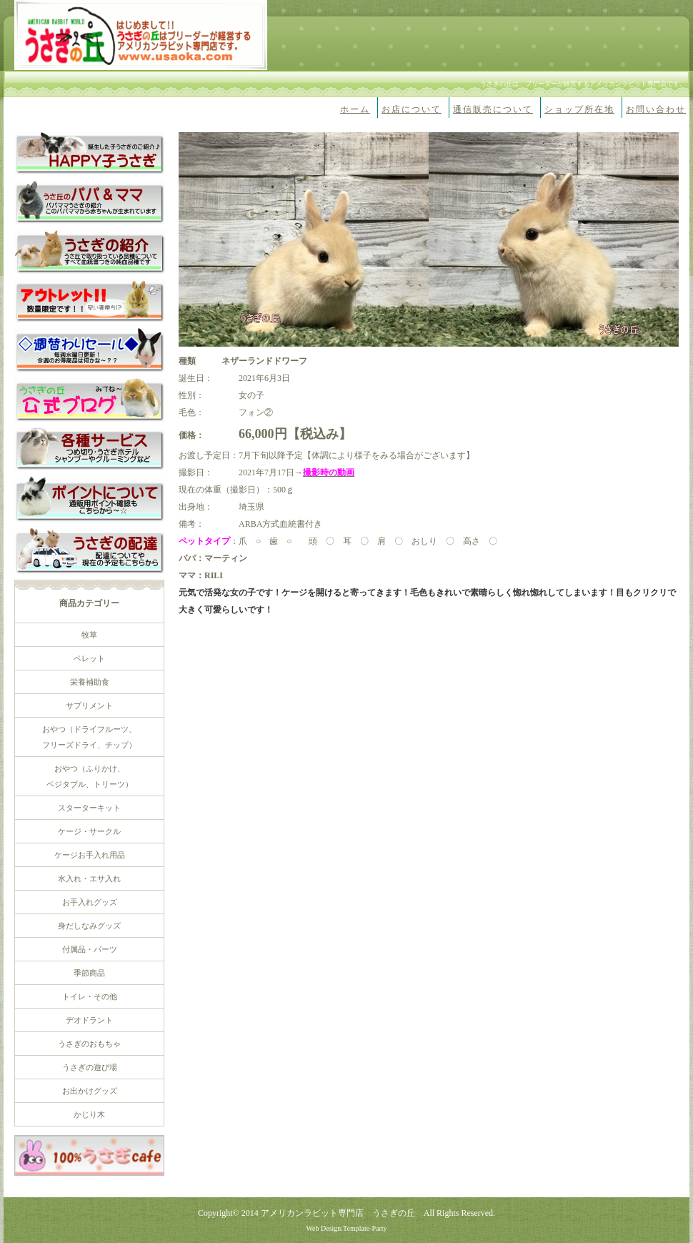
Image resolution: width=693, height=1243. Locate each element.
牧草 (89, 634)
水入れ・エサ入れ (89, 878)
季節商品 (89, 973)
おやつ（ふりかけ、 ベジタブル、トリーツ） (89, 776)
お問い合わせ (656, 109)
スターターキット (89, 807)
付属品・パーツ (89, 949)
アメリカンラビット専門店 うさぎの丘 (338, 1213)
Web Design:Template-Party (346, 1228)
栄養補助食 (89, 682)
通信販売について (493, 109)
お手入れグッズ (89, 902)
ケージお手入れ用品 (89, 855)
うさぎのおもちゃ (89, 1043)
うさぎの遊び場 (89, 1067)
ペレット (89, 658)
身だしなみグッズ (89, 925)
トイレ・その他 (89, 996)
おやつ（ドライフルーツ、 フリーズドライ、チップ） (89, 737)
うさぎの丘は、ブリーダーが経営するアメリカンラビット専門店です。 (583, 83)
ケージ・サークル (89, 831)
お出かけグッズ (89, 1090)
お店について (412, 109)
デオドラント (89, 1020)
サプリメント (89, 705)
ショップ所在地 (579, 109)
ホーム (355, 109)
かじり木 (89, 1114)
